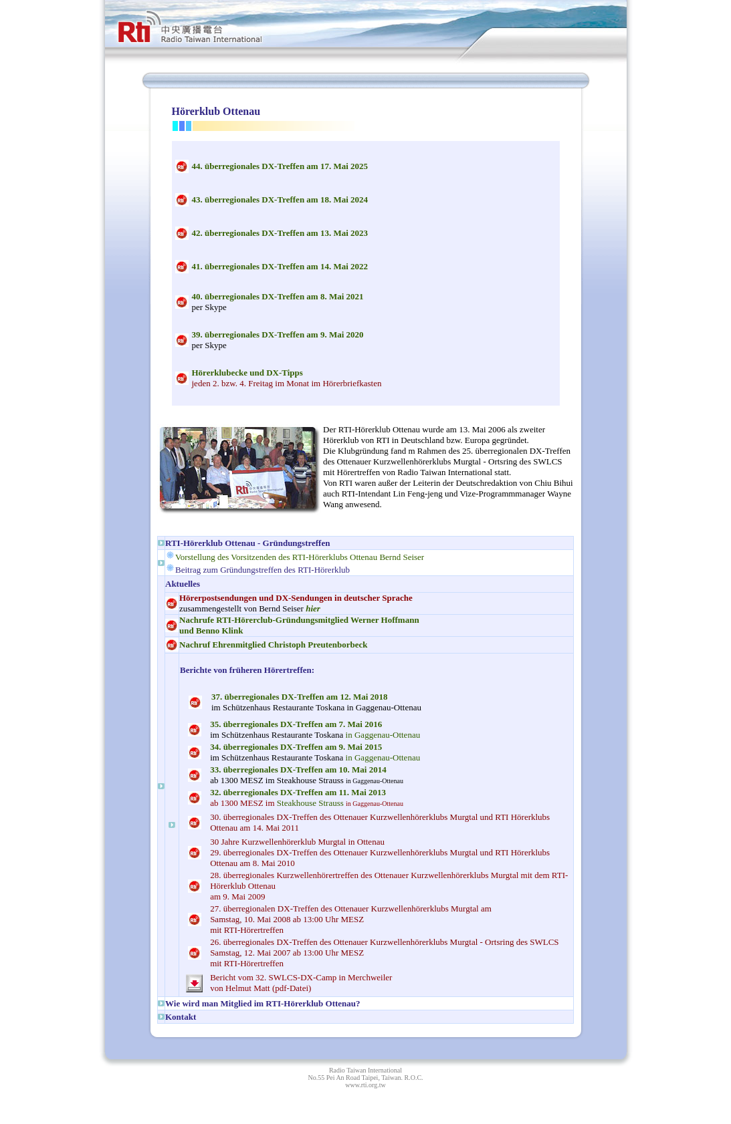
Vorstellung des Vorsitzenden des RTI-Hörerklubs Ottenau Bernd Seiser (299, 557)
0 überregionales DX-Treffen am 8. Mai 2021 (278, 296)
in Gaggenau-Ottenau (315, 729)
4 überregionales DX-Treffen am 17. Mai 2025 (280, 166)
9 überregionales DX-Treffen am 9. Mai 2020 (278, 334)
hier (313, 608)
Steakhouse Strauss (310, 803)
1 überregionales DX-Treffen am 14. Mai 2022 (280, 266)
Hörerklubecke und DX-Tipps (247, 373)
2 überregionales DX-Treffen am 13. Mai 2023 (280, 233)
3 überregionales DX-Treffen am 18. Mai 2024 (280, 199)
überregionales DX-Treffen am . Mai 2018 (299, 697)
